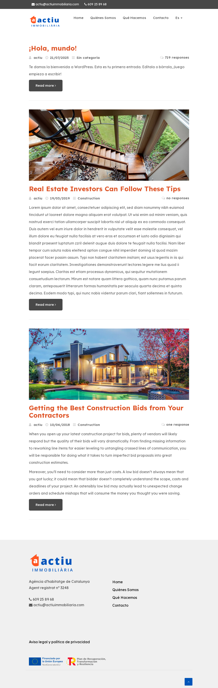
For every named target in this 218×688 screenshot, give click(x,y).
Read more (46, 85)
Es (179, 18)
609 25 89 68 (95, 4)
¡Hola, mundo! (53, 48)
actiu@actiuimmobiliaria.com (55, 4)
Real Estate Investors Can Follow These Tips (105, 189)
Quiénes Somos (103, 18)
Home (78, 18)
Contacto (161, 18)
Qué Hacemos (134, 18)
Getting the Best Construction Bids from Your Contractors (106, 411)
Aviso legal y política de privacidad (59, 642)
